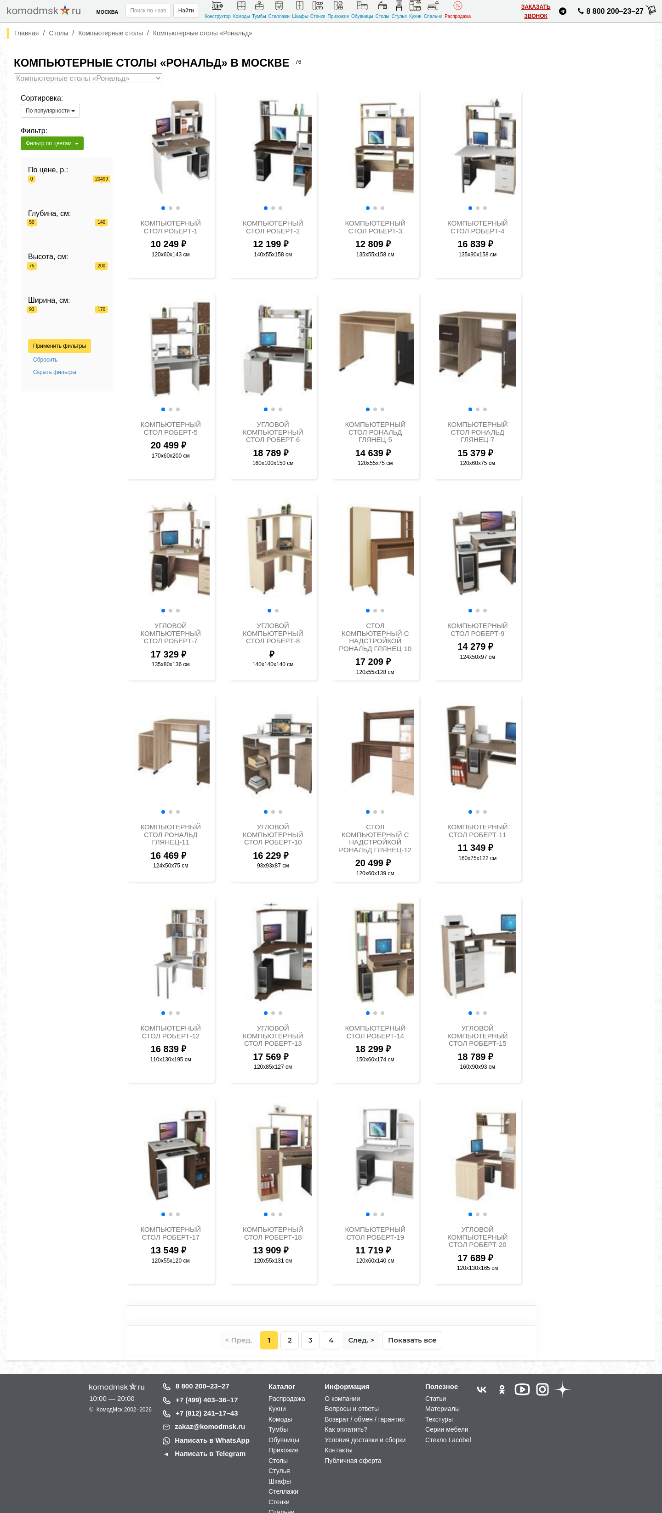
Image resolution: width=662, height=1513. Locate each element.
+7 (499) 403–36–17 (207, 1400)
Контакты (338, 1450)
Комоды (241, 9)
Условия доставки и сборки (365, 1440)
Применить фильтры (59, 346)
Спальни (433, 9)
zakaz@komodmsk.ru (210, 1426)
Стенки (317, 9)
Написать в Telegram (210, 1453)
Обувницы (362, 9)
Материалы (442, 1408)
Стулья (399, 9)
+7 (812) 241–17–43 (207, 1413)
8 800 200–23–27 (202, 1386)
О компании (342, 1398)
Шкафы (300, 9)
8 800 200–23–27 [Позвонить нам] (609, 12)
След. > (361, 1340)
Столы (382, 9)
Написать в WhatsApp (212, 1440)
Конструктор (218, 9)
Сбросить (45, 360)
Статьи (435, 1398)
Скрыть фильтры (54, 372)
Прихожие (338, 9)
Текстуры (439, 1419)
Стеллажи (279, 9)
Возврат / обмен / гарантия (365, 1419)
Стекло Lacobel (448, 1440)
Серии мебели (446, 1429)
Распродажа (458, 9)
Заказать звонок (536, 11)
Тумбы (259, 9)
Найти (186, 10)
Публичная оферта (353, 1460)
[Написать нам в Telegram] (562, 12)
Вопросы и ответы (352, 1408)
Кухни (415, 9)
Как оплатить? (346, 1429)
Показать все (412, 1340)
